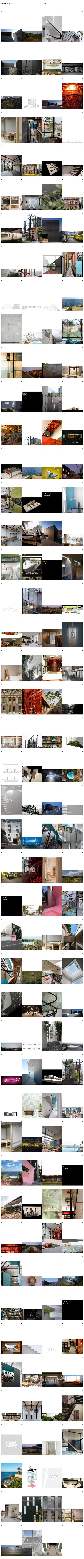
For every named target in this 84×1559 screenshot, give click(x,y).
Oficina (44, 3)
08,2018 (4, 899)
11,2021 (24, 395)
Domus (65, 1167)
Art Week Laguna (48, 494)
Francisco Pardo (6, 3)
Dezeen (24, 393)
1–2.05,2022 (46, 496)
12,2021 (65, 1169)
